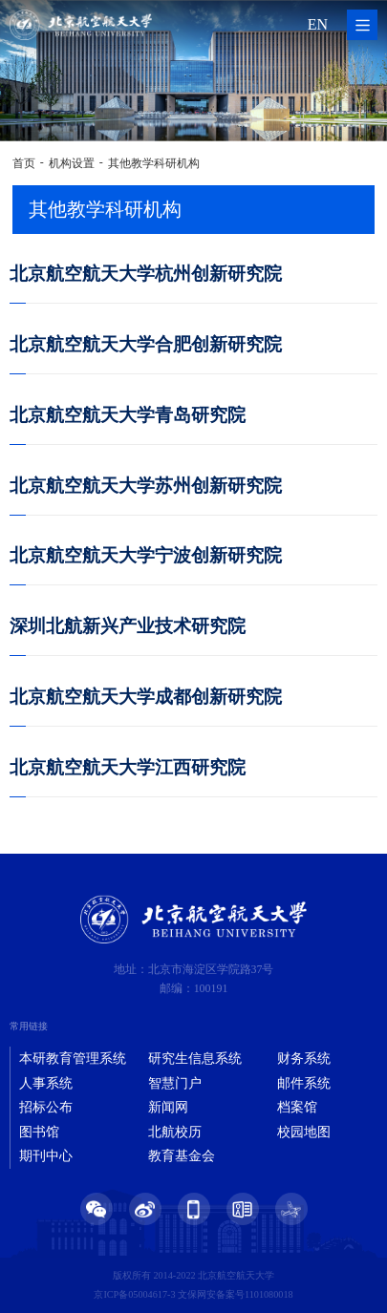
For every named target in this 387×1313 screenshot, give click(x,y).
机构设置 (72, 163)
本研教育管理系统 (72, 1058)
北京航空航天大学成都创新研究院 (146, 697)
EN (318, 24)
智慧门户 (175, 1083)
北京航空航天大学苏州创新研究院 (146, 486)
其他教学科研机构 (154, 163)
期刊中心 (46, 1156)
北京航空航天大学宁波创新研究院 (146, 555)
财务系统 (304, 1058)
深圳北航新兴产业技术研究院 (128, 626)
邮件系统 (304, 1083)
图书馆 (39, 1132)
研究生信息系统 (195, 1058)
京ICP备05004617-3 (134, 1294)
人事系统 (46, 1083)
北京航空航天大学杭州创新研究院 (146, 274)
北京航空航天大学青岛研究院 (128, 415)
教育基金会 (181, 1156)
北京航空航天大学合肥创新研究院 (146, 344)
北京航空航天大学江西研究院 (128, 767)
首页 (23, 163)
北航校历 (175, 1132)
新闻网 (168, 1107)
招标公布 (46, 1107)
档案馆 (297, 1107)
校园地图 (304, 1132)
